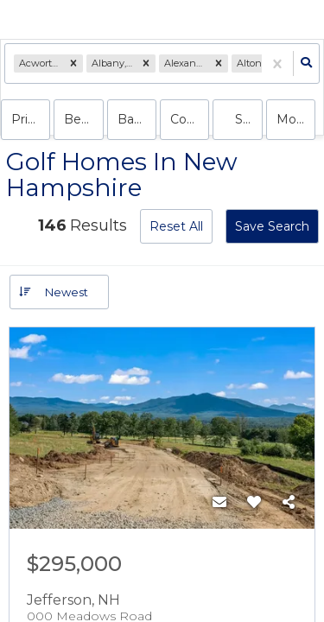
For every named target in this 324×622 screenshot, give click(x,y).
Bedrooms (83, 119)
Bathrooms (137, 119)
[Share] (288, 503)
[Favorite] (254, 503)
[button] (73, 63)
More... (295, 119)
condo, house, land (189, 119)
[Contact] (219, 503)
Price (26, 119)
